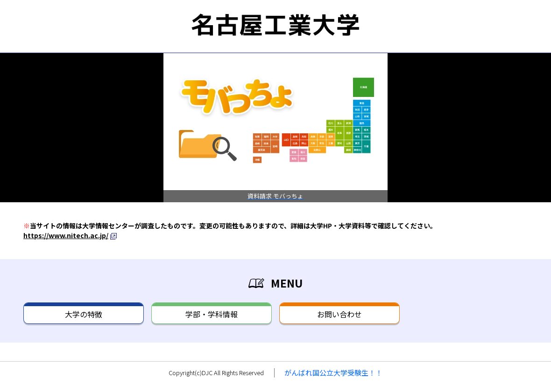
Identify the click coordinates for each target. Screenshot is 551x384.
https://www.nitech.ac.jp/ (65, 235)
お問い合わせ (339, 314)
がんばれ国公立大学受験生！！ (333, 372)
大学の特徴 (83, 314)
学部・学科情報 (211, 314)
